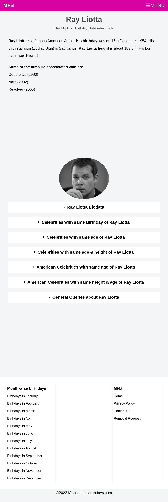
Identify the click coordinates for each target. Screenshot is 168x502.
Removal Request (127, 418)
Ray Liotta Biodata (85, 207)
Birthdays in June (20, 433)
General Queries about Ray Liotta (85, 297)
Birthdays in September (24, 456)
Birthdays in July (19, 441)
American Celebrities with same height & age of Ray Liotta (85, 282)
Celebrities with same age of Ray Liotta (86, 237)
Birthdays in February (23, 403)
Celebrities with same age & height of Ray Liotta (86, 252)
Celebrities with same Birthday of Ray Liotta (86, 222)
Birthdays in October (22, 463)
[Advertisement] (80, 126)
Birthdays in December (24, 478)
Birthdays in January (22, 396)
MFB (8, 5)
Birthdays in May (19, 426)
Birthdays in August (21, 448)
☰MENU (155, 5)
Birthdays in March (21, 411)
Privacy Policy (124, 403)
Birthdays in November (24, 471)
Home (118, 396)
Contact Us (122, 411)
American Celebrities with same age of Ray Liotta (85, 267)
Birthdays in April (19, 418)
